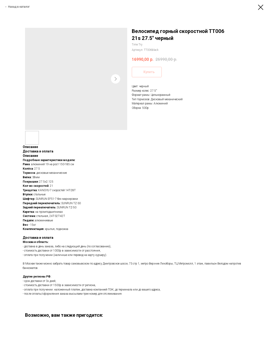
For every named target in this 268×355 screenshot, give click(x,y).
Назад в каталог (19, 6)
